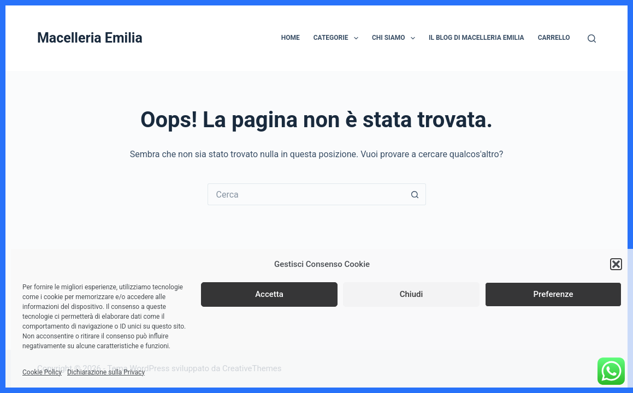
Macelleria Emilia (90, 38)
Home (290, 37)
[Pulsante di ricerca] (415, 194)
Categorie (338, 38)
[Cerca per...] (306, 194)
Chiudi (411, 294)
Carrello (554, 37)
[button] (616, 264)
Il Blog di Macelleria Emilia (476, 37)
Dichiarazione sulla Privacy (106, 372)
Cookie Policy (42, 372)
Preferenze (553, 294)
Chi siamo (395, 38)
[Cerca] (592, 38)
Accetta (269, 294)
